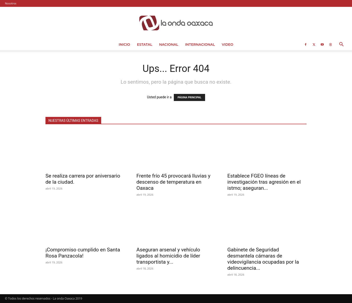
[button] (341, 45)
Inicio (124, 44)
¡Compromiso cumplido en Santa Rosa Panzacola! (82, 253)
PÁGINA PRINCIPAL (189, 97)
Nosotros (10, 3)
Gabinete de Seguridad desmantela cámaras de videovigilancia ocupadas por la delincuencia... (263, 259)
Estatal (144, 44)
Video (227, 44)
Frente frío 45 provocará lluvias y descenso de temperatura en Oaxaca (173, 182)
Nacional (168, 44)
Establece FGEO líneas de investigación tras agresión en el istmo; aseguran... (264, 182)
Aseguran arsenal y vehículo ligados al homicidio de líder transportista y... (168, 256)
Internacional (200, 44)
